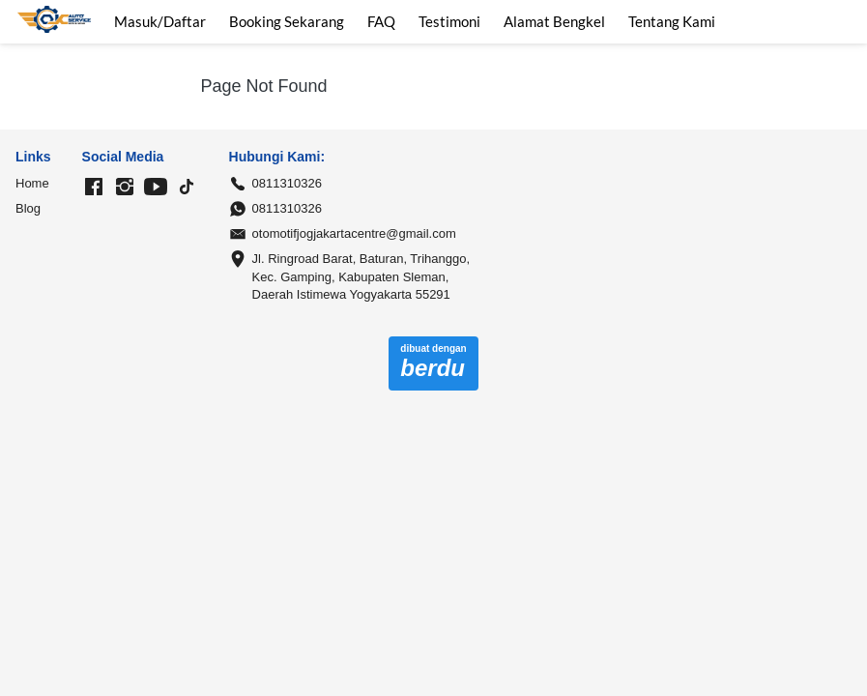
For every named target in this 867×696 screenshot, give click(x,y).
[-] (93, 187)
